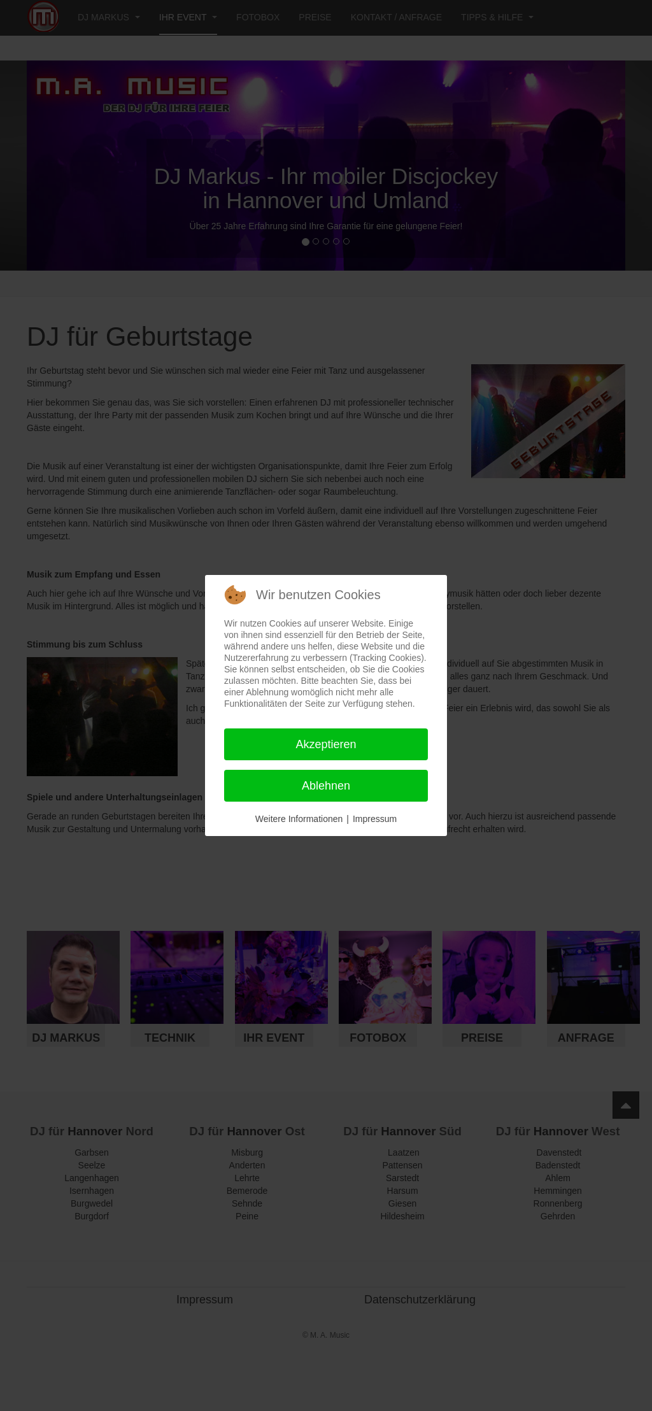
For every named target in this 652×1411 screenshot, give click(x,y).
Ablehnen (326, 785)
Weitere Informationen (299, 819)
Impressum (375, 819)
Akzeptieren (325, 744)
